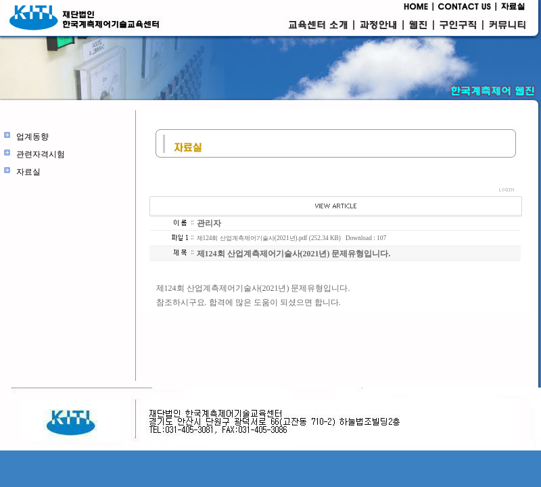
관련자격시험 (40, 154)
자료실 (28, 172)
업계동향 (32, 136)
